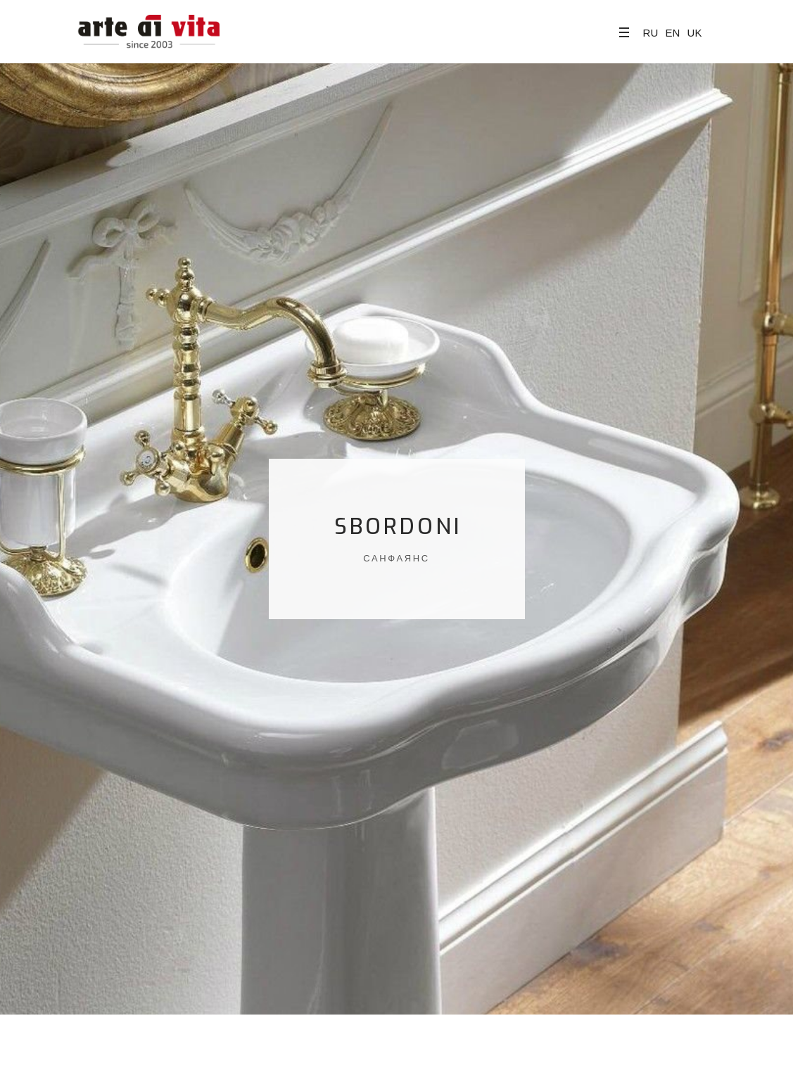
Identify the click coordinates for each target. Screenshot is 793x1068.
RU (651, 33)
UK (694, 33)
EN (672, 33)
